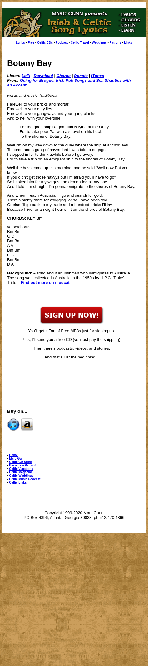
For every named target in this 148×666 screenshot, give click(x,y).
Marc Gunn (17, 458)
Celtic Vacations (21, 469)
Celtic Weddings (21, 475)
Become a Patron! (22, 465)
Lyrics (20, 42)
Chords (64, 75)
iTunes (97, 75)
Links (128, 42)
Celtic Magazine (20, 472)
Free (31, 42)
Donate (81, 75)
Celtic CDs (45, 42)
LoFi (26, 75)
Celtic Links (18, 482)
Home (13, 455)
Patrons (115, 42)
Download (43, 75)
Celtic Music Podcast (24, 479)
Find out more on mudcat (45, 282)
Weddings (99, 42)
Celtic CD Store (20, 462)
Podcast (62, 42)
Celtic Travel (80, 42)
